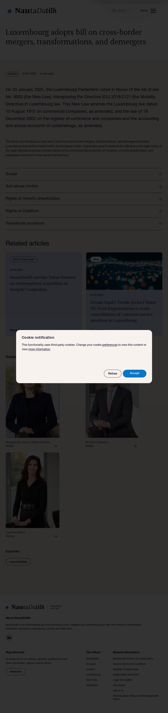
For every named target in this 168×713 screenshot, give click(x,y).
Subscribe (16, 672)
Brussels (91, 664)
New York (91, 680)
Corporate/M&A (18, 562)
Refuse (112, 374)
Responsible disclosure (126, 675)
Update (12, 74)
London (90, 669)
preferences (110, 345)
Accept (134, 373)
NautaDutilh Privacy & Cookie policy (133, 659)
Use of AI (118, 691)
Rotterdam (92, 685)
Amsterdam (92, 659)
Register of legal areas (125, 669)
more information (39, 349)
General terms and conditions (129, 664)
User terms (119, 685)
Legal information (122, 680)
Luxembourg (93, 675)
